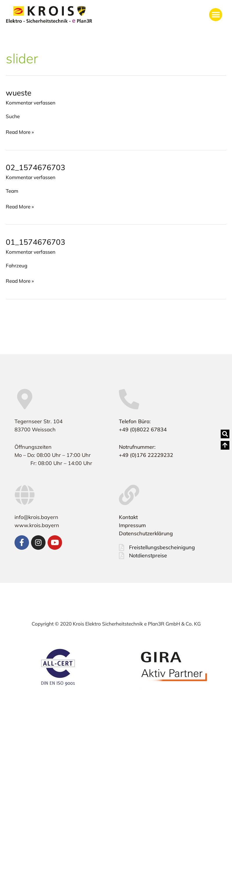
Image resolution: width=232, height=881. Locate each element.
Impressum (132, 525)
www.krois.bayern (36, 525)
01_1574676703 (35, 242)
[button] (215, 14)
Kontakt (128, 517)
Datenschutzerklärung (146, 533)
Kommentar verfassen (30, 103)
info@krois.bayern (36, 517)
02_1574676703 (35, 167)
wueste (18, 93)
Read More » (20, 131)
